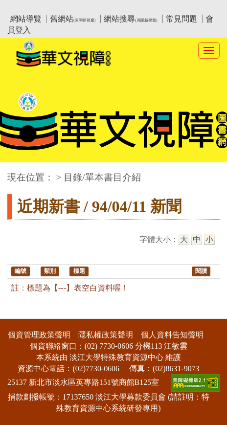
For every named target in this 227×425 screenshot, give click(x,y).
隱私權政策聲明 (105, 335)
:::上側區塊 (26, 7)
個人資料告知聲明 (172, 335)
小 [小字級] (209, 239)
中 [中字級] (197, 239)
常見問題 (181, 19)
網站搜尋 (130, 19)
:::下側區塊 (19, 313)
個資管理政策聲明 (39, 335)
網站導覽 (26, 19)
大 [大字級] (184, 239)
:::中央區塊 (19, 172)
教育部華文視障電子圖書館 (94, 7)
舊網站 (72, 19)
